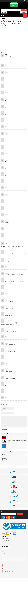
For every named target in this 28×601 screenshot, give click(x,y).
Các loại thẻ (3, 455)
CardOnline (7, 558)
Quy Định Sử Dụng (5, 551)
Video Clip (3, 460)
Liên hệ (3, 463)
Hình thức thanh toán (5, 540)
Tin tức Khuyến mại (5, 538)
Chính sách (3, 461)
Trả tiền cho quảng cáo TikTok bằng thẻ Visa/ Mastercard (17, 440)
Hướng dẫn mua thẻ (5, 542)
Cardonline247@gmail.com (9, 571)
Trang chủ (3, 454)
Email (2, 410)
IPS (6, 576)
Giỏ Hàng (3, 553)
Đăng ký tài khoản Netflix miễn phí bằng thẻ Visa (15, 436)
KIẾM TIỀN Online (4, 459)
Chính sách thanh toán (5, 548)
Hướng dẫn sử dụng (5, 458)
